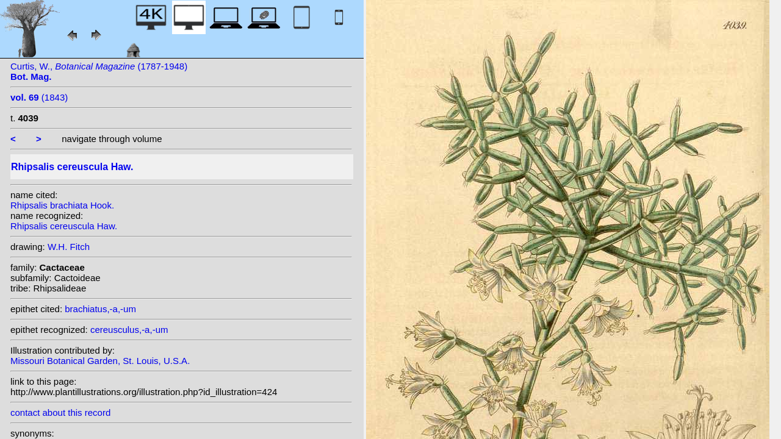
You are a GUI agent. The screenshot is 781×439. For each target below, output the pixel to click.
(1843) (39, 97)
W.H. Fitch (69, 246)
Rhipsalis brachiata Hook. (62, 205)
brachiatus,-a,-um (100, 309)
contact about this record (60, 412)
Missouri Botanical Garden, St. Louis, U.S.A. (100, 360)
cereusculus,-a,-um (129, 329)
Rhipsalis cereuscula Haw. (63, 226)
